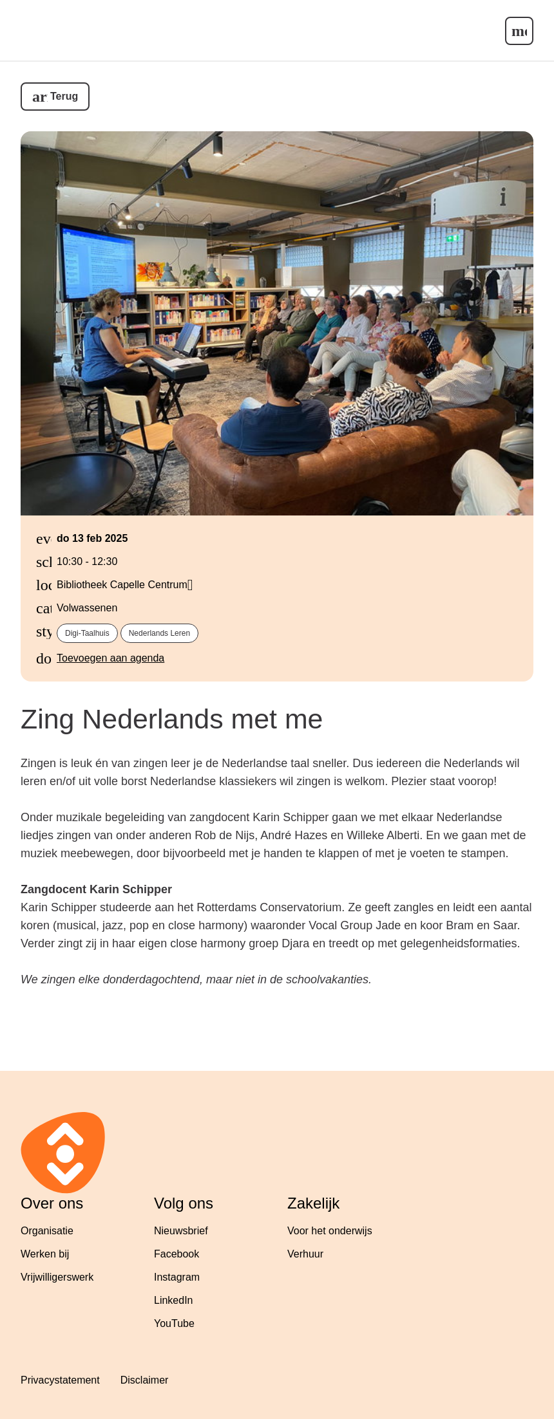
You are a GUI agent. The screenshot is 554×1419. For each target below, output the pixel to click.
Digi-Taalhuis (87, 633)
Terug (64, 96)
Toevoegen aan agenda (110, 658)
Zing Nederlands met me (172, 718)
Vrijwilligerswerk (57, 1277)
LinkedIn (173, 1300)
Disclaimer (144, 1380)
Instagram (177, 1277)
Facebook (176, 1253)
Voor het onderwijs (329, 1230)
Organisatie (47, 1230)
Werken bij (45, 1253)
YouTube (174, 1323)
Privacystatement (60, 1380)
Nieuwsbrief (181, 1230)
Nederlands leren (159, 633)
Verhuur (305, 1253)
